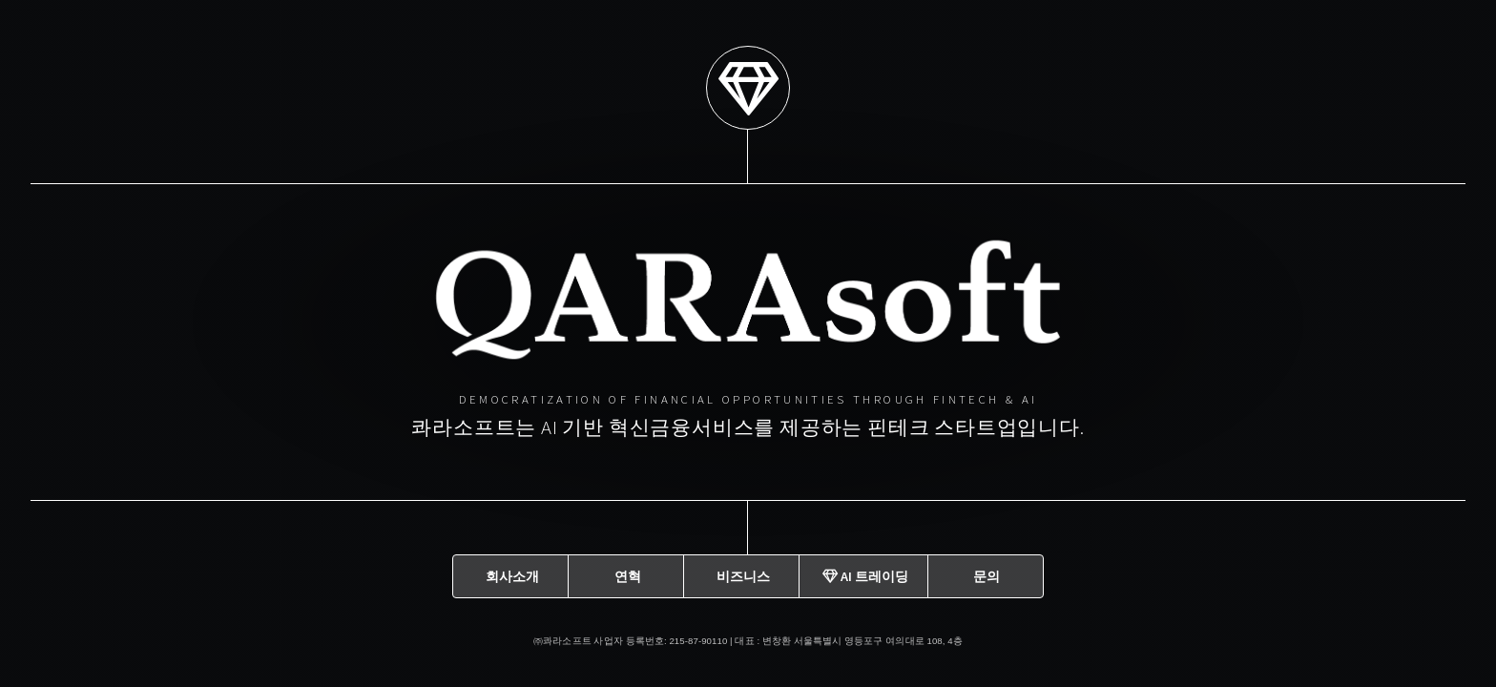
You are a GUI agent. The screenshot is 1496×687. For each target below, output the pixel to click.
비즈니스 (743, 572)
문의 (986, 572)
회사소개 (512, 572)
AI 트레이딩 (865, 572)
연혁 (627, 572)
